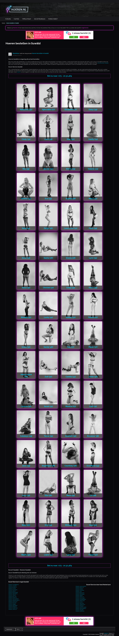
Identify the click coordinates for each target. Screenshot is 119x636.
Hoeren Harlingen (80, 594)
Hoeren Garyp (12, 591)
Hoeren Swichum (12, 601)
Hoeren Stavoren (80, 603)
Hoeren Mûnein (12, 602)
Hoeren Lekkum (12, 609)
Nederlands (9, 629)
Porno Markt (53, 19)
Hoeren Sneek (79, 589)
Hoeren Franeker (80, 590)
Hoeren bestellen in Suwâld (12, 23)
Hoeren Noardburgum (14, 600)
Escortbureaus (39, 19)
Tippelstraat (26, 19)
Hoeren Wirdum (12, 597)
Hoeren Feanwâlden (13, 599)
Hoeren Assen (79, 602)
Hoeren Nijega (12, 604)
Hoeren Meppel (79, 606)
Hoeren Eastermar (13, 608)
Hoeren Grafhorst (80, 611)
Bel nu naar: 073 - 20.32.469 (59, 76)
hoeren (19, 72)
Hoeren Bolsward (80, 592)
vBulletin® (106, 633)
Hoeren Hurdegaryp (13, 584)
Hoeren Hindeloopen (81, 599)
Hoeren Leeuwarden (81, 586)
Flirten (16, 19)
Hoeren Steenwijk (80, 600)
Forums (8, 19)
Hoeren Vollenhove (80, 604)
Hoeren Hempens (12, 593)
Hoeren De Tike (12, 596)
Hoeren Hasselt (79, 609)
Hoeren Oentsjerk (12, 605)
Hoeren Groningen (80, 598)
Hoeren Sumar (12, 588)
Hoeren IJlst (79, 591)
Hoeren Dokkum (80, 587)
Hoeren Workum (80, 596)
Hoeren (3, 23)
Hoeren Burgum (12, 587)
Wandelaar (16, 53)
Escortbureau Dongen (103, 63)
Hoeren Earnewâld (13, 592)
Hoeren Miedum (12, 606)
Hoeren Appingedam (81, 608)
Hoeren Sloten (79, 595)
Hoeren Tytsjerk (12, 585)
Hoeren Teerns (12, 595)
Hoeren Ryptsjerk (12, 589)
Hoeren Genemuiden (81, 607)
